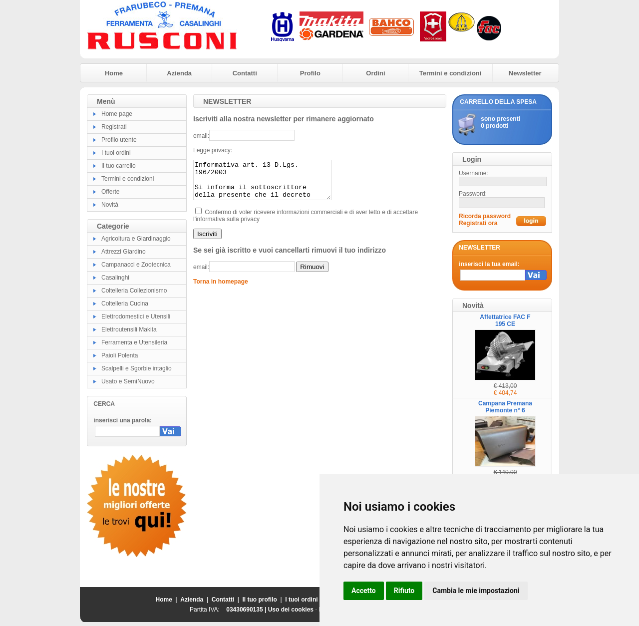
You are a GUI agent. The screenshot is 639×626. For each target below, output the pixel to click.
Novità (109, 204)
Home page (116, 113)
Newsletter (525, 73)
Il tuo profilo (260, 599)
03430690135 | (247, 609)
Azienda (179, 73)
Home (114, 73)
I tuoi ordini (116, 152)
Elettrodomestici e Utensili (135, 316)
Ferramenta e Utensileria (134, 342)
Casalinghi (115, 277)
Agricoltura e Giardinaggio (136, 238)
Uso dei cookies (291, 609)
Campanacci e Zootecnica (136, 264)
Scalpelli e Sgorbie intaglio (136, 368)
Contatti (245, 73)
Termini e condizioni (450, 73)
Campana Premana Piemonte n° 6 (505, 407)
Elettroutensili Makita (129, 329)
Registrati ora (478, 223)
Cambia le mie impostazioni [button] (475, 591)
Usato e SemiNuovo (128, 381)
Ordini (375, 73)
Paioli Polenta (119, 355)
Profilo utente (119, 139)
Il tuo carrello (118, 165)
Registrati (114, 126)
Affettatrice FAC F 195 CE (505, 320)
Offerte (110, 191)
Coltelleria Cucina (124, 303)
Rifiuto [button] (404, 591)
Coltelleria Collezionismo (134, 290)
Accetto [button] (363, 591)
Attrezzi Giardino (123, 251)
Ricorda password (485, 216)
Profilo (310, 73)
